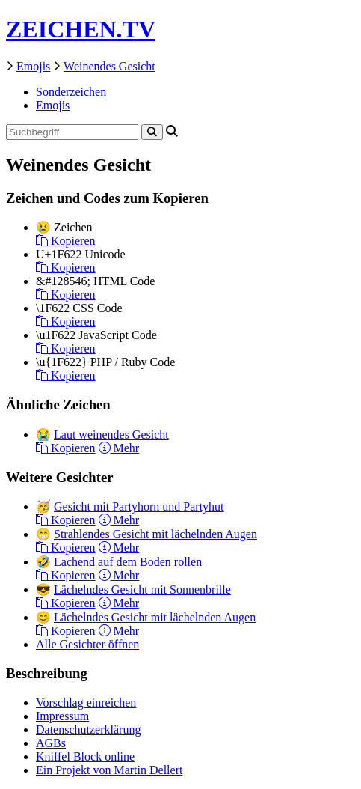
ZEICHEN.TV (80, 29)
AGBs (51, 743)
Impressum (62, 716)
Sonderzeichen (71, 91)
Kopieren (66, 240)
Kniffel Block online (85, 756)
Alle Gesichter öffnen (87, 644)
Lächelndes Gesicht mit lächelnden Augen (155, 617)
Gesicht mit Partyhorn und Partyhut (139, 506)
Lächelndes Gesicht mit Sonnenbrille (142, 589)
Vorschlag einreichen (86, 702)
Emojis (33, 66)
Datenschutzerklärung (88, 729)
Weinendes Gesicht (109, 66)
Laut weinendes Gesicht (111, 434)
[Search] (152, 132)
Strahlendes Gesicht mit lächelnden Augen (155, 534)
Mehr (119, 448)
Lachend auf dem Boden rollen (128, 561)
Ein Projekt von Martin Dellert (109, 770)
